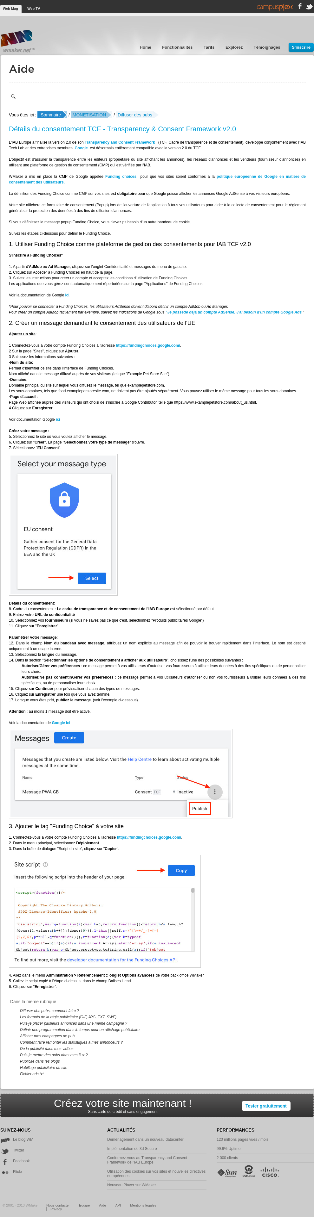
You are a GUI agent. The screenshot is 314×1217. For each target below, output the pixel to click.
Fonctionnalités (178, 47)
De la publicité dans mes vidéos (47, 1048)
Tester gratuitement (266, 1105)
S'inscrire (301, 47)
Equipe (85, 1205)
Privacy (56, 1209)
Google (81, 148)
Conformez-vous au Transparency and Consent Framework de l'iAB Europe (147, 1160)
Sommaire (51, 114)
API (118, 1205)
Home (146, 47)
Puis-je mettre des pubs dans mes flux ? (54, 1055)
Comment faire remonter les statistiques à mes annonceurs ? (71, 1042)
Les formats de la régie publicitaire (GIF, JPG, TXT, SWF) (68, 1017)
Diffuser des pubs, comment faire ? (49, 1011)
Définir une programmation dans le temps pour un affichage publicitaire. (80, 1030)
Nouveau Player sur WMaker (131, 1185)
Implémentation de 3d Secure (132, 1148)
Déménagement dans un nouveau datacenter (145, 1139)
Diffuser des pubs (135, 114)
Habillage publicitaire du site (43, 1067)
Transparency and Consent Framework (120, 142)
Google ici (61, 723)
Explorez (235, 47)
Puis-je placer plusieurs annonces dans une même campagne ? (73, 1023)
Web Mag (11, 8)
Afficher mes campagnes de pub (47, 1036)
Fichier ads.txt (32, 1074)
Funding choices (120, 176)
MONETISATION (89, 114)
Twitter (12, 1150)
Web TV (33, 8)
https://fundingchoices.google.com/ (148, 345)
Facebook (15, 1161)
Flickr (11, 1172)
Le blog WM (16, 1139)
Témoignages (267, 47)
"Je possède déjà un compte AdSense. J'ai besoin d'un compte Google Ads (234, 312)
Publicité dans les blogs (40, 1061)
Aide (103, 1205)
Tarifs (210, 47)
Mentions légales (143, 1205)
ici (67, 295)
